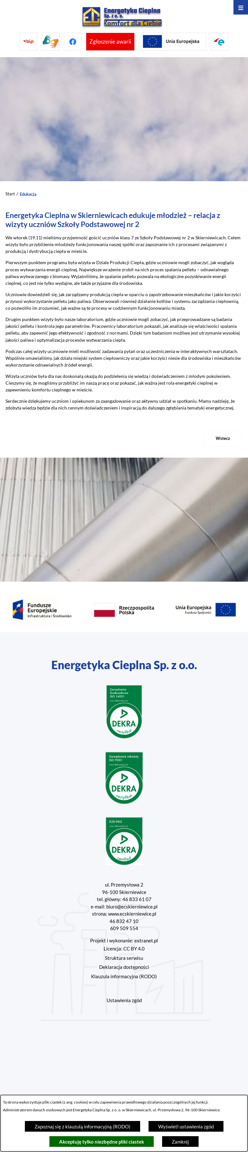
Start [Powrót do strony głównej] (10, 193)
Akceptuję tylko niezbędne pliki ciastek (101, 1142)
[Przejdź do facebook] (72, 41)
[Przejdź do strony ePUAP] (219, 41)
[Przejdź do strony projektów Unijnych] (172, 41)
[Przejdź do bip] (28, 41)
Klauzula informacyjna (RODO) (124, 976)
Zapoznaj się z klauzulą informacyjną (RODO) (82, 1126)
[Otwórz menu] (240, 7)
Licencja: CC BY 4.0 (124, 948)
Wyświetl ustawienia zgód (186, 1126)
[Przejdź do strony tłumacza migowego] (50, 41)
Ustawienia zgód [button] (124, 1000)
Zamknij (180, 1142)
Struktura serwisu (124, 958)
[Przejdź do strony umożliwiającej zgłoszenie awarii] (110, 41)
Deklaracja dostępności (124, 967)
